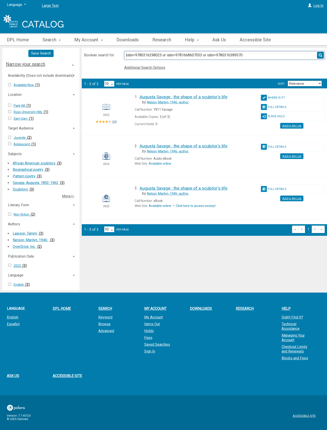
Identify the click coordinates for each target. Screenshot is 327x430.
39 (114, 121)
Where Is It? (273, 98)
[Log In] (310, 5)
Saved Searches (157, 344)
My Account (153, 317)
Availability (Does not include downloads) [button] (41, 75)
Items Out (152, 324)
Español (13, 324)
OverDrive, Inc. (24, 246)
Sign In (149, 351)
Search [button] (51, 39)
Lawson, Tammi (25, 233)
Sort (281, 83)
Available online (160, 163)
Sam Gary (21, 118)
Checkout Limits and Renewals (294, 349)
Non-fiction (22, 214)
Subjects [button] (15, 154)
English (19, 284)
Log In (318, 5)
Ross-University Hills (28, 112)
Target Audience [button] (21, 128)
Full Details (273, 107)
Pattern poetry (24, 176)
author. (168, 102)
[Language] (16, 4)
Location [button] (15, 94)
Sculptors (20, 189)
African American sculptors (34, 163)
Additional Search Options (144, 67)
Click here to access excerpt (196, 206)
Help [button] (192, 39)
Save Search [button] (41, 53)
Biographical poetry (28, 169)
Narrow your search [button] (25, 64)
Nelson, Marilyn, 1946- (30, 240)
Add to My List (291, 125)
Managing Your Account (293, 337)
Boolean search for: (100, 55)
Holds (149, 331)
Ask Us (219, 39)
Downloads (127, 39)
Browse (104, 324)
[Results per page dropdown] (109, 84)
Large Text (50, 5)
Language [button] (15, 275)
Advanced (106, 331)
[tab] (40, 64)
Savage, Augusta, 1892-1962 (35, 183)
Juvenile (20, 137)
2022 (18, 266)
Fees (148, 338)
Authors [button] (14, 224)
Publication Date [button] (21, 256)
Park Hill (20, 105)
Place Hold (273, 116)
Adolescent (22, 144)
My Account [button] (88, 39)
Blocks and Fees (295, 358)
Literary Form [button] (18, 205)
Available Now (24, 85)
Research (161, 39)
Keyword (105, 317)
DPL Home (18, 39)
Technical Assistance (291, 326)
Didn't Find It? (292, 317)
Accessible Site (255, 39)
